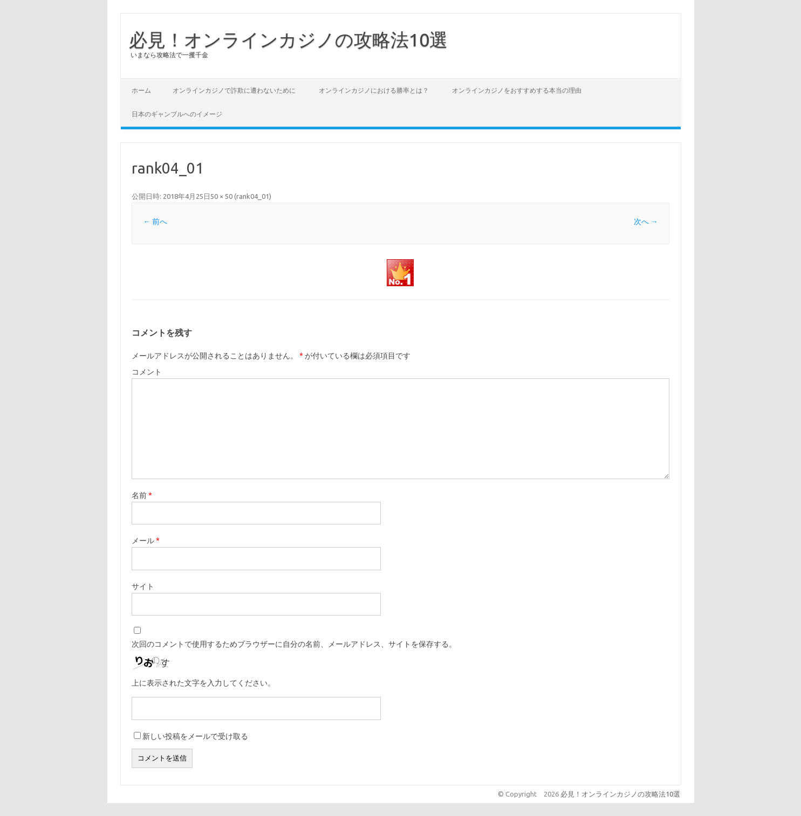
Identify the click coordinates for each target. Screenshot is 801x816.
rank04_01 (252, 196)
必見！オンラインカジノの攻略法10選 (288, 39)
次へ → (646, 221)
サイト (143, 586)
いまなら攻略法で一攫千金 (169, 54)
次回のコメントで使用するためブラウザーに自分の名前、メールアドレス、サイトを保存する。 (294, 644)
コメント (147, 372)
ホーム (141, 90)
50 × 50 (221, 196)
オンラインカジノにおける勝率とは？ (374, 90)
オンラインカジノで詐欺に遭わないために (234, 90)
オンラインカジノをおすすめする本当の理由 (516, 90)
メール (146, 540)
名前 (142, 495)
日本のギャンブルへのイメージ (177, 113)
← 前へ (155, 221)
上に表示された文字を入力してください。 (203, 683)
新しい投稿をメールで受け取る (195, 736)
